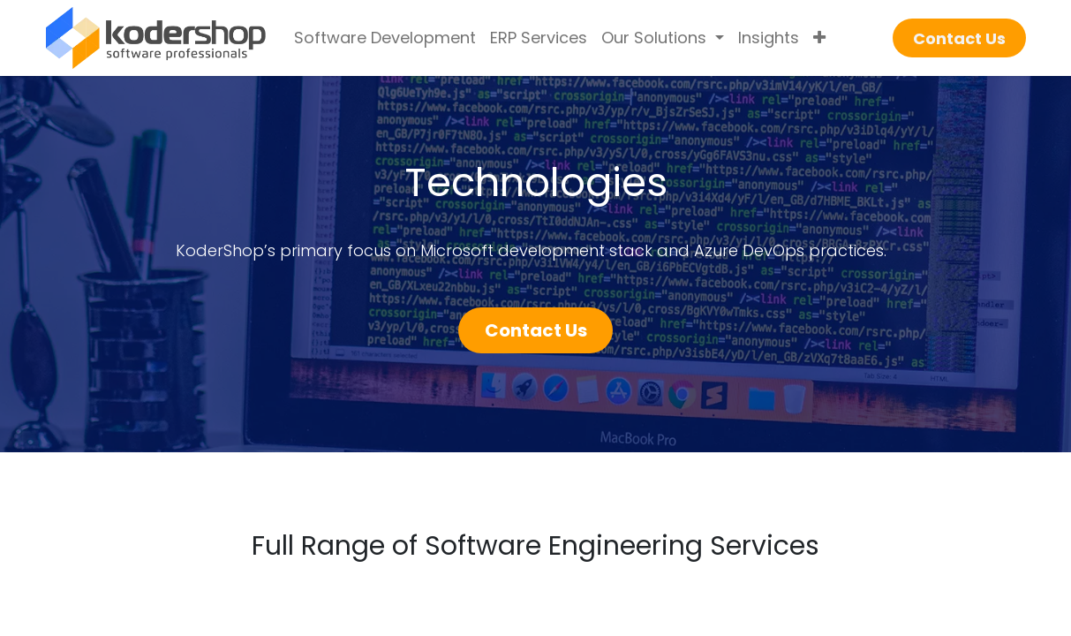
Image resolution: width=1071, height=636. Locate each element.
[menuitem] (385, 38)
